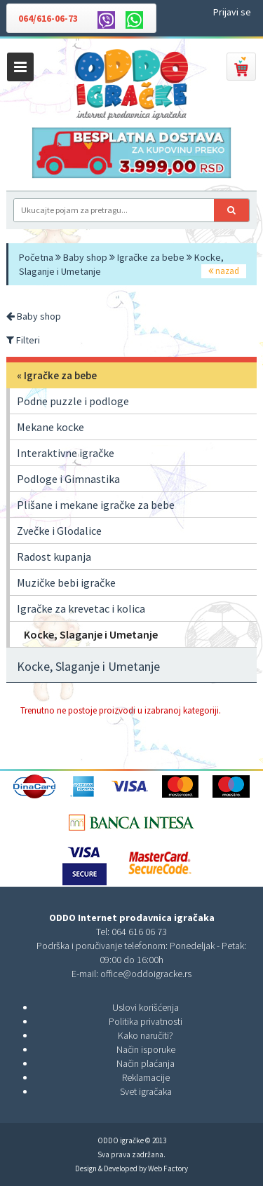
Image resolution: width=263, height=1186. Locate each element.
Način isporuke (145, 1049)
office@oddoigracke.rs (145, 973)
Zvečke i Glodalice (59, 531)
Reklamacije (146, 1077)
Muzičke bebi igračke (66, 582)
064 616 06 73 (139, 931)
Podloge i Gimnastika (68, 479)
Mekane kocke (50, 427)
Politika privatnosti (145, 1021)
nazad (223, 271)
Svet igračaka (146, 1091)
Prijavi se (232, 12)
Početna (36, 257)
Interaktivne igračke (65, 453)
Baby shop (85, 257)
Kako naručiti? (145, 1035)
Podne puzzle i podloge (73, 401)
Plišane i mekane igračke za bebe (96, 505)
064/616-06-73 (48, 18)
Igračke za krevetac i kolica (81, 608)
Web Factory (168, 1168)
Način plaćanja (145, 1063)
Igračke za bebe (150, 257)
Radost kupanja (54, 557)
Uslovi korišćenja (145, 1007)
